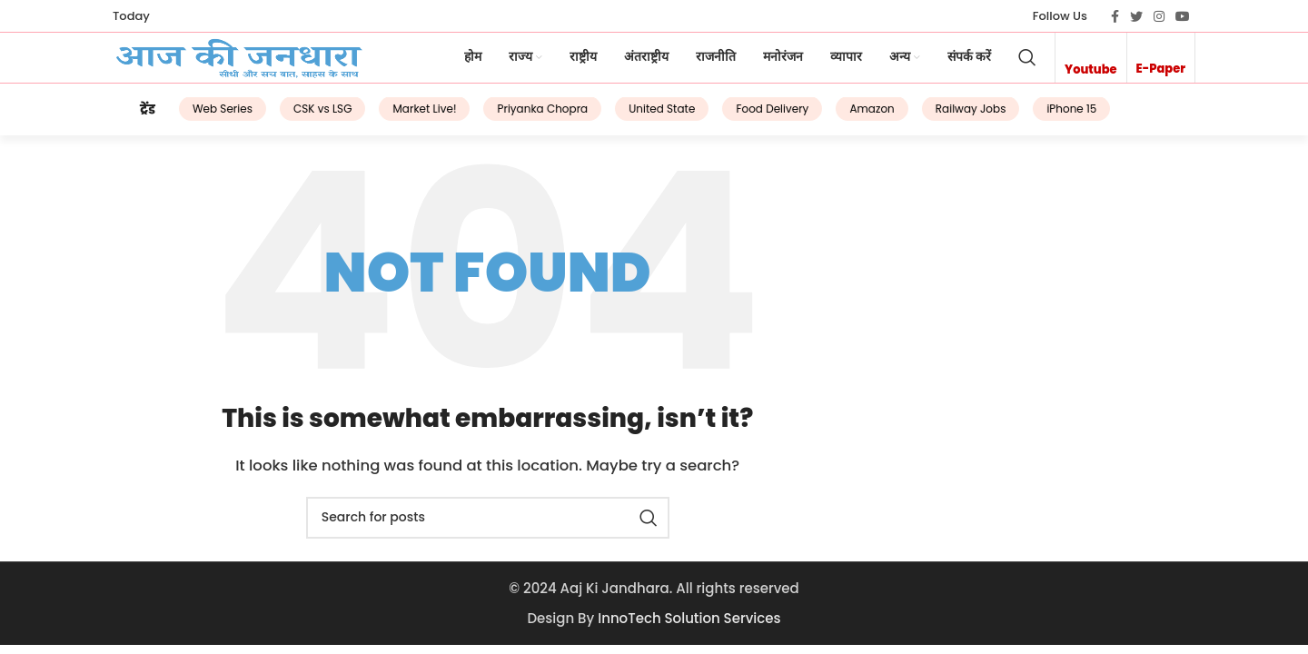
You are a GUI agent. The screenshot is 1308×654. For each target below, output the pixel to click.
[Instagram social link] (1159, 16)
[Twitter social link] (1136, 16)
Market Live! (398, 119)
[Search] (1027, 64)
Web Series (196, 119)
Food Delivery (745, 119)
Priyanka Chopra (516, 119)
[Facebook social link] (1115, 16)
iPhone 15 (1045, 119)
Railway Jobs (944, 119)
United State (635, 119)
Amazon (845, 119)
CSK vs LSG (296, 119)
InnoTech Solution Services (689, 625)
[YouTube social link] (1182, 16)
